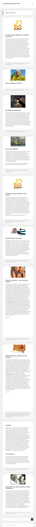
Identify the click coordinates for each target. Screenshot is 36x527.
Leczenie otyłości (10, 414)
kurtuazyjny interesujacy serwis (11, 3)
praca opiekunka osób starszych (12, 90)
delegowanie (17, 220)
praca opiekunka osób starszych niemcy (21, 260)
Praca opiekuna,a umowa (14, 83)
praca (13, 169)
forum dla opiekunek (12, 160)
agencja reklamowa (18, 468)
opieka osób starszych (23, 169)
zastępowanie (22, 221)
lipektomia (14, 414)
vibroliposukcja (12, 416)
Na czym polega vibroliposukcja (20, 414)
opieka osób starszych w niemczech (15, 170)
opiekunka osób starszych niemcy (11, 254)
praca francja (21, 512)
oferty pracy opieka (25, 89)
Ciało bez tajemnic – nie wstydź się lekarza (17, 281)
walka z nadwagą (17, 416)
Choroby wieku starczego (14, 238)
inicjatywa (19, 221)
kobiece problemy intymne (10, 302)
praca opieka (15, 131)
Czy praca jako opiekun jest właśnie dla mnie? (17, 35)
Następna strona (32, 519)
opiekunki (7, 90)
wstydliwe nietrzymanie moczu (22, 339)
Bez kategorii (14, 89)
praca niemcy (25, 512)
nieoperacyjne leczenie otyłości (12, 415)
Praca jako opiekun (12, 149)
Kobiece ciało (24, 338)
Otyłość (18, 415)
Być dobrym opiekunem (13, 110)
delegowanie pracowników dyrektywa (24, 220)
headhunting (17, 512)
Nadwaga (26, 414)
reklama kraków (18, 469)
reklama (13, 468)
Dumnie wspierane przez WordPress (11, 525)
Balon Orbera (19, 412)
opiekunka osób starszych (23, 170)
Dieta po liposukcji (21, 413)
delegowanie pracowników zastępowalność (11, 221)
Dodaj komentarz (8, 64)
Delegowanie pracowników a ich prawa (16, 194)
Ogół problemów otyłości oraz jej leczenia (16, 356)
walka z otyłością (22, 416)
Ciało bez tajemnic (20, 338)
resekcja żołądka (8, 416)
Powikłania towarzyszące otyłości (23, 415)
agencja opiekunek (20, 89)
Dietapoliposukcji (9, 374)
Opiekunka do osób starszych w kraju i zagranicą (18, 487)
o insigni (8, 425)
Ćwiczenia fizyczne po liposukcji (14, 413)
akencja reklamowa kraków (25, 468)
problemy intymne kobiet (14, 339)
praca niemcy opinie (10, 131)
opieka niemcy (17, 169)
